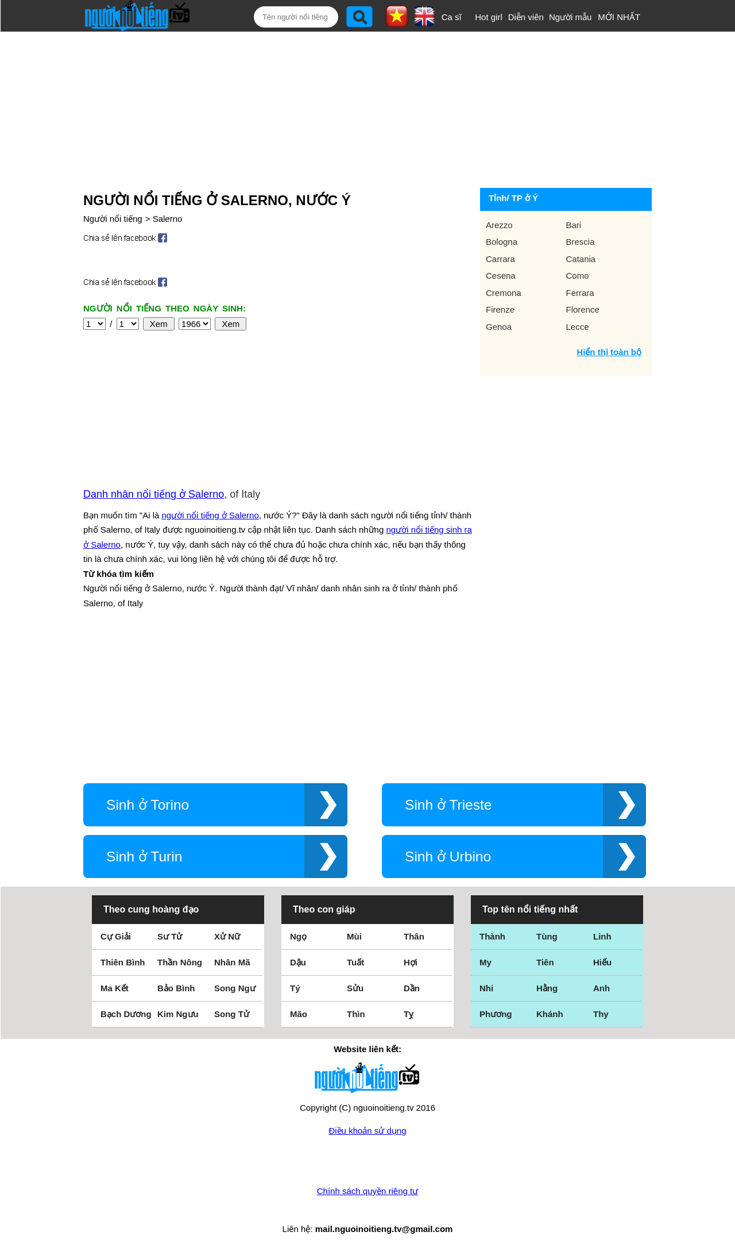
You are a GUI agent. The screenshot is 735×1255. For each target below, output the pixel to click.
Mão (298, 1014)
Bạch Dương (126, 1014)
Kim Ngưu (178, 1014)
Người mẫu (570, 17)
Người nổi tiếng (112, 219)
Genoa (499, 327)
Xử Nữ (227, 936)
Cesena (501, 275)
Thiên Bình (122, 962)
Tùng (547, 936)
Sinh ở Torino (147, 805)
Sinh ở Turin (144, 856)
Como (577, 275)
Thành (492, 936)
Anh (601, 988)
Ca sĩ (452, 17)
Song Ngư (235, 988)
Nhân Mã (232, 962)
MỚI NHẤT (619, 17)
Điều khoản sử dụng (367, 1130)
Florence (582, 309)
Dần (412, 988)
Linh (602, 936)
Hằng (547, 988)
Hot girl (488, 17)
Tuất (355, 962)
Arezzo (499, 225)
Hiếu (602, 962)
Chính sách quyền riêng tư (367, 1191)
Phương (495, 1014)
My (485, 962)
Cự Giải (115, 936)
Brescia (580, 242)
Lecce (577, 327)
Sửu (355, 988)
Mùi (354, 936)
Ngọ (298, 936)
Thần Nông (179, 962)
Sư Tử (169, 936)
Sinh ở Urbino (448, 856)
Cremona (503, 293)
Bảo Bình (176, 988)
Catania (581, 259)
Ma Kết (114, 988)
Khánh (549, 1014)
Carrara (500, 259)
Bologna (501, 242)
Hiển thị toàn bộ (609, 352)
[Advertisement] (356, 107)
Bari (574, 225)
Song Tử (231, 1014)
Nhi (486, 988)
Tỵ (408, 1014)
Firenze (500, 309)
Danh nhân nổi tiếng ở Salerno (153, 494)
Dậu (298, 962)
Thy (601, 1014)
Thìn (356, 1014)
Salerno (168, 219)
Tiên (545, 962)
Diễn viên (526, 17)
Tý (295, 988)
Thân (414, 936)
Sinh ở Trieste (448, 805)
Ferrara (580, 293)
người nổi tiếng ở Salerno (210, 515)
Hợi (410, 962)
